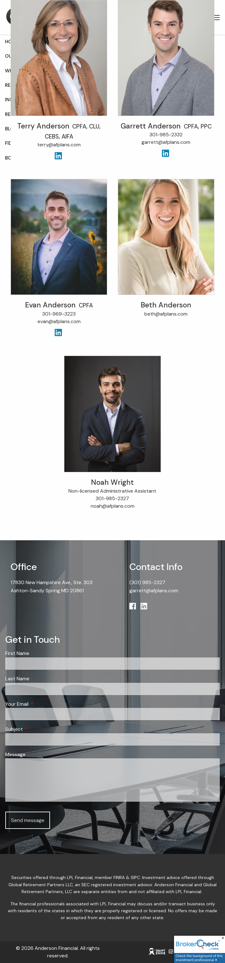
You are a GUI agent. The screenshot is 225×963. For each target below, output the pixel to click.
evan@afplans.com (59, 321)
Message (39, 754)
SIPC (135, 878)
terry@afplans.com (59, 145)
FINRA (119, 878)
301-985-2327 (112, 498)
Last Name (17, 679)
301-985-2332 (165, 135)
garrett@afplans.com (166, 142)
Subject (38, 729)
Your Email (40, 704)
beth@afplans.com (166, 314)
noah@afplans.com (112, 506)
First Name (17, 654)
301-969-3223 (59, 314)
